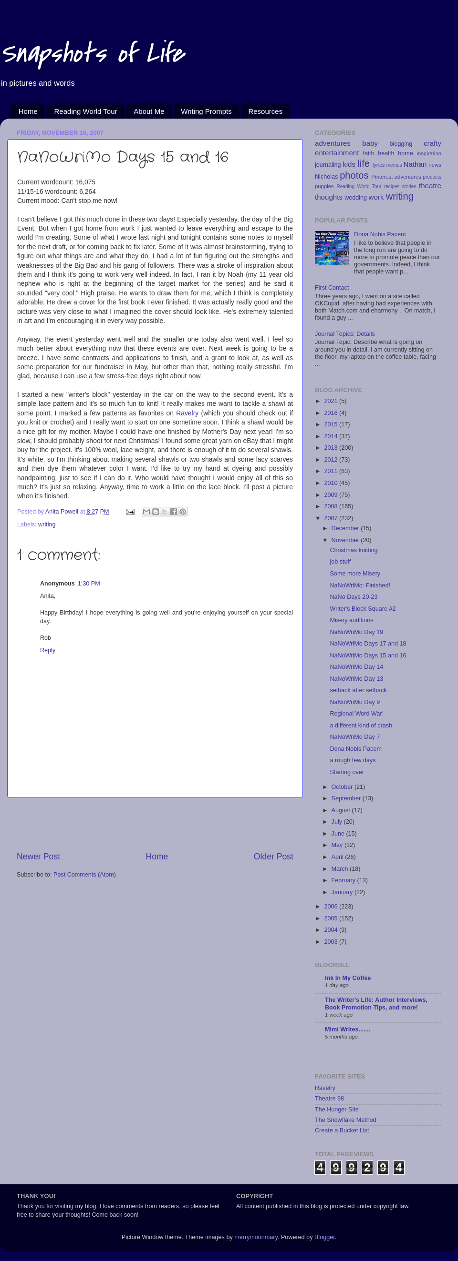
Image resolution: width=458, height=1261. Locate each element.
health (386, 153)
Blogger (324, 1237)
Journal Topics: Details (345, 334)
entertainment (337, 153)
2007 (331, 518)
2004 (331, 930)
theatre (430, 186)
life (363, 163)
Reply (47, 650)
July (338, 821)
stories (409, 186)
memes (394, 165)
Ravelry (187, 413)
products (432, 177)
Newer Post (38, 856)
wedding (355, 197)
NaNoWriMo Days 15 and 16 (368, 655)
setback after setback (358, 690)
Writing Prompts (206, 111)
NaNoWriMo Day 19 (356, 632)
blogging (401, 144)
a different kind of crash (361, 725)
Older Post (273, 856)
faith (369, 153)
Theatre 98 (329, 1098)
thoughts (329, 197)
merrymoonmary (256, 1237)
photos (354, 175)
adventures (333, 143)
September (347, 798)
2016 (331, 413)
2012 (331, 459)
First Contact (332, 287)
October (343, 787)
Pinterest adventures (396, 177)
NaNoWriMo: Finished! (360, 585)
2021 (331, 401)
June (339, 833)
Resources (265, 111)
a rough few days (352, 760)
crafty (432, 143)
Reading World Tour (85, 111)
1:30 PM (89, 583)
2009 (331, 495)
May (338, 845)
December (346, 528)
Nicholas (326, 176)
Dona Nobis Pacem (380, 234)
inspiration (428, 153)
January (343, 892)
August (342, 810)
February (344, 880)
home (405, 153)
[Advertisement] (155, 824)
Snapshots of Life (92, 53)
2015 (331, 424)
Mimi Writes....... (347, 1029)
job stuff (340, 561)
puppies (324, 186)
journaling (328, 164)
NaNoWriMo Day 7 (355, 737)
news (435, 165)
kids (349, 164)
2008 (331, 506)
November (346, 540)
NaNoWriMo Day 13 (356, 679)
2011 (331, 471)
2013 (331, 447)
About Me (149, 111)
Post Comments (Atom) (84, 874)
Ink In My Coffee (348, 978)
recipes (392, 186)
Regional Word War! (357, 713)
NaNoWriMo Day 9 (355, 702)
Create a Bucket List (342, 1130)
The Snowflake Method (345, 1120)
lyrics (379, 165)
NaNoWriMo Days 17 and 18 (368, 643)
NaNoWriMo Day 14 (356, 667)
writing (46, 524)
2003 (331, 941)
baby (370, 143)
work (376, 197)
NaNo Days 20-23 (353, 597)
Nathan (415, 164)
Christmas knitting (353, 550)
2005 (331, 918)
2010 (331, 483)
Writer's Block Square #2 (363, 608)
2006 (331, 906)
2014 (331, 436)
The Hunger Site (337, 1109)
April (338, 857)
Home (28, 111)
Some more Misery (355, 573)
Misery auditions (351, 620)
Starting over (347, 772)
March (341, 869)
